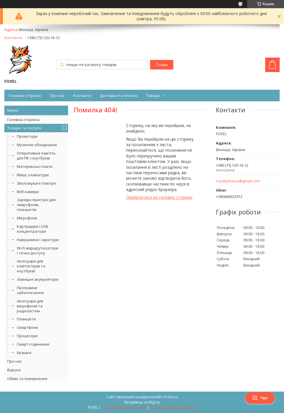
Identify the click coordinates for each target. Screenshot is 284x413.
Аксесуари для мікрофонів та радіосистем (30, 305)
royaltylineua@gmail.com (238, 181)
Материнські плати (34, 166)
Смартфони (27, 327)
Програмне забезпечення (30, 290)
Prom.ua (171, 396)
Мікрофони (27, 218)
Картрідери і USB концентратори (32, 229)
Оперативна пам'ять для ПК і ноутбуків (36, 155)
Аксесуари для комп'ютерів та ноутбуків (31, 266)
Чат (260, 398)
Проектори (27, 136)
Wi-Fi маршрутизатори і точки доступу (37, 250)
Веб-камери (28, 191)
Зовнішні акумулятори (37, 279)
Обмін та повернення (27, 378)
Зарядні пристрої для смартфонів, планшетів (36, 204)
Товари (153, 95)
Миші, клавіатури (33, 174)
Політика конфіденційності (173, 407)
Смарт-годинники (33, 344)
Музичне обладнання (37, 144)
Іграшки (24, 352)
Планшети (26, 319)
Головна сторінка (25, 95)
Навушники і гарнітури (38, 239)
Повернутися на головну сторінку (159, 197)
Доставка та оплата (118, 95)
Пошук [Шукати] (162, 65)
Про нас (57, 95)
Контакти (82, 95)
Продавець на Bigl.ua (142, 402)
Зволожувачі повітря (36, 183)
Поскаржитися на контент (124, 407)
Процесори (27, 335)
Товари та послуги (24, 128)
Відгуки (14, 369)
